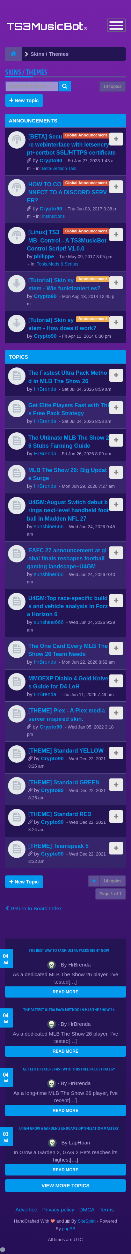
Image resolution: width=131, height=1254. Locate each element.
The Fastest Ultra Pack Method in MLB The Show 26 (69, 1009)
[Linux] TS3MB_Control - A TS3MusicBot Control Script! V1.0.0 (67, 240)
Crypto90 (50, 160)
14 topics (112, 86)
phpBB (68, 1228)
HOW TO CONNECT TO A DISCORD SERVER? (67, 192)
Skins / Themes (26, 72)
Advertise (26, 1209)
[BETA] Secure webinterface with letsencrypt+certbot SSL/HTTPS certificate (71, 144)
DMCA (87, 1209)
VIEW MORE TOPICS (65, 1185)
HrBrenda (45, 389)
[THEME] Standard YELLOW (66, 750)
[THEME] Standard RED (60, 814)
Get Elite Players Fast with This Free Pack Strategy (69, 1069)
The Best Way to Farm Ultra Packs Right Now (69, 950)
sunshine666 (49, 526)
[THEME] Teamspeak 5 (58, 846)
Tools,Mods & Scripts (57, 264)
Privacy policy (58, 1209)
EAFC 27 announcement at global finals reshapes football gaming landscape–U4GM (67, 558)
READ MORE (65, 992)
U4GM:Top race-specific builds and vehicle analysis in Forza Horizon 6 (67, 606)
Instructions (53, 216)
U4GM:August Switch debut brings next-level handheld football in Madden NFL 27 (68, 510)
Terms (107, 1209)
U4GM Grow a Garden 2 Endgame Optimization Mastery (69, 1128)
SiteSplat (86, 1221)
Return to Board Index (33, 908)
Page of (111, 893)
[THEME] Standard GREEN (64, 782)
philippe (44, 256)
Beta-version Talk (59, 168)
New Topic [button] (24, 100)
